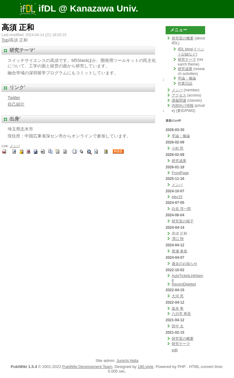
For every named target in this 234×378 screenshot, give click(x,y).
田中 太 (178, 326)
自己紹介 (16, 104)
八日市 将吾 (181, 314)
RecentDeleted (184, 284)
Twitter (14, 97)
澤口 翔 (178, 239)
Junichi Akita (127, 360)
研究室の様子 (183, 221)
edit (174, 350)
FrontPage (180, 173)
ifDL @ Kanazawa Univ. (79, 8)
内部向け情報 (183, 105)
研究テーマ (187, 59)
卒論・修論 (187, 78)
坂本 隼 (178, 308)
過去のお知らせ (184, 264)
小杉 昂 (178, 148)
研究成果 (185, 69)
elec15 (177, 197)
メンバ (15, 146)
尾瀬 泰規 (179, 251)
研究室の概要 (183, 38)
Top (5, 40)
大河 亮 (178, 296)
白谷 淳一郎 (181, 209)
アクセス (179, 95)
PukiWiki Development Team (87, 366)
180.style (145, 366)
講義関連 (179, 100)
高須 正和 (18, 27)
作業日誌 (185, 83)
